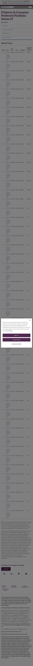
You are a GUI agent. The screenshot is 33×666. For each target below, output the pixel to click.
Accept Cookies (16, 339)
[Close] (30, 320)
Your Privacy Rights (16, 344)
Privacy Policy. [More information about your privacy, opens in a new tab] (9, 330)
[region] (16, 333)
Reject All (16, 335)
